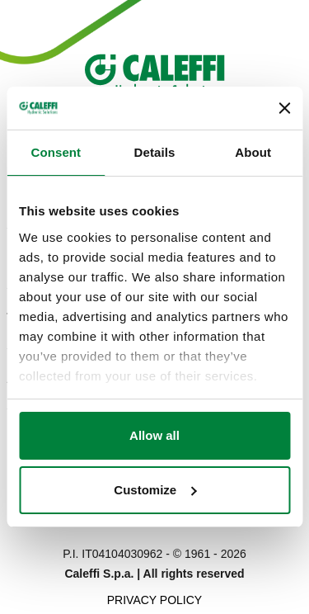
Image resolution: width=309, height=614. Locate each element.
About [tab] (253, 152)
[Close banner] (284, 108)
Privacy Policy (154, 600)
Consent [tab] (55, 152)
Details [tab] (155, 152)
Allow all (154, 435)
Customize (155, 490)
